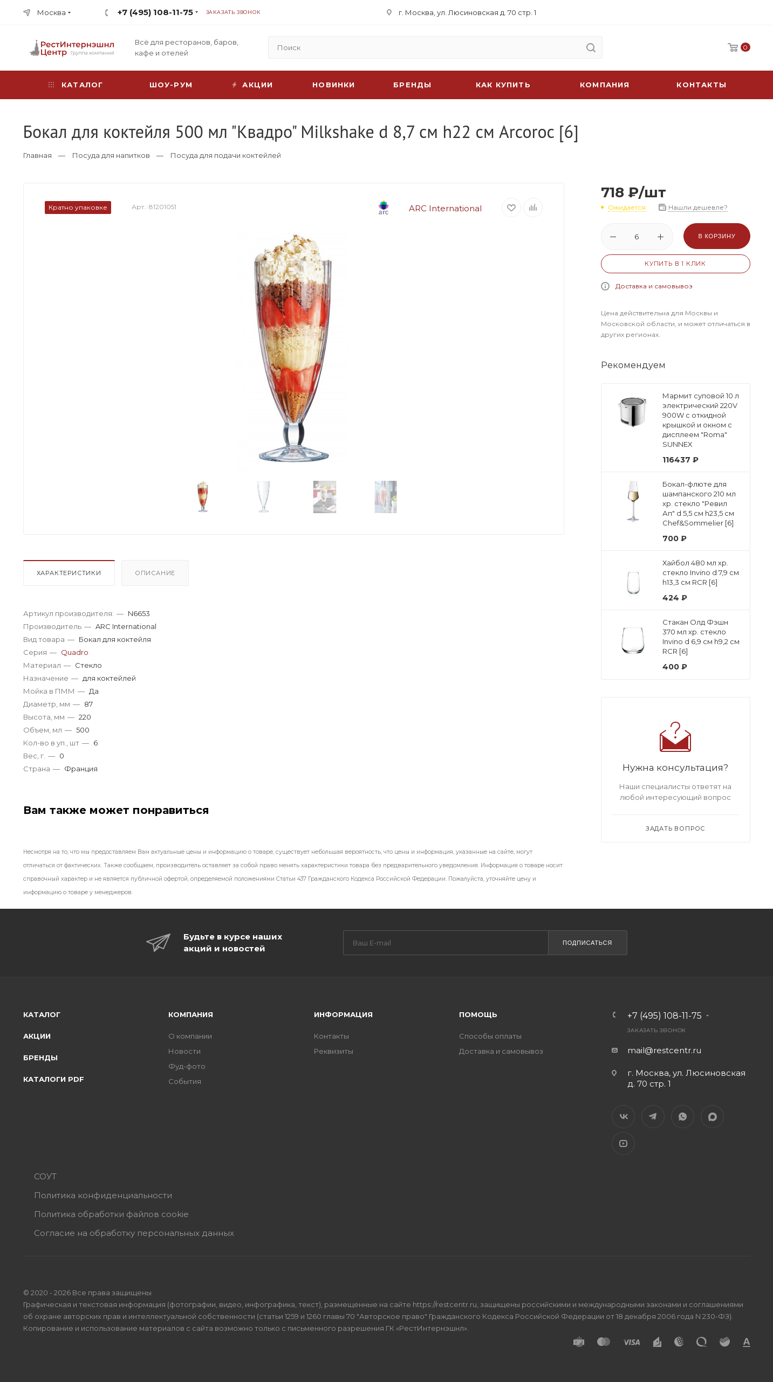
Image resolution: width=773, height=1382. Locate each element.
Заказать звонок (233, 12)
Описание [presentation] (155, 573)
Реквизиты (333, 1051)
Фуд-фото (187, 1066)
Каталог (41, 1014)
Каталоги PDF (53, 1079)
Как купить (503, 84)
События (184, 1081)
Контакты (701, 84)
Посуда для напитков (111, 155)
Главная (37, 155)
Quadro (74, 652)
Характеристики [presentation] (69, 573)
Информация (343, 1014)
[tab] (71, 575)
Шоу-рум (171, 84)
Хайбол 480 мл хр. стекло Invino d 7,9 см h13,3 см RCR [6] (700, 572)
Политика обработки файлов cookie (111, 1214)
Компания (605, 84)
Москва (51, 12)
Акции (37, 1036)
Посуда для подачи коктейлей (225, 155)
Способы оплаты (490, 1036)
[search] (591, 47)
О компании (190, 1036)
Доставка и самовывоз (654, 286)
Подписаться (587, 942)
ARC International (420, 208)
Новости (184, 1051)
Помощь (478, 1014)
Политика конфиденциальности (103, 1195)
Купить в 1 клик (675, 263)
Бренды (412, 84)
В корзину (716, 236)
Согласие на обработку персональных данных (134, 1233)
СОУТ (45, 1176)
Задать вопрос (675, 828)
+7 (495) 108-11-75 (155, 12)
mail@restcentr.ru (664, 1050)
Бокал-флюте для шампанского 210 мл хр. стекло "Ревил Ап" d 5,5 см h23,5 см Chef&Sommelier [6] (699, 503)
